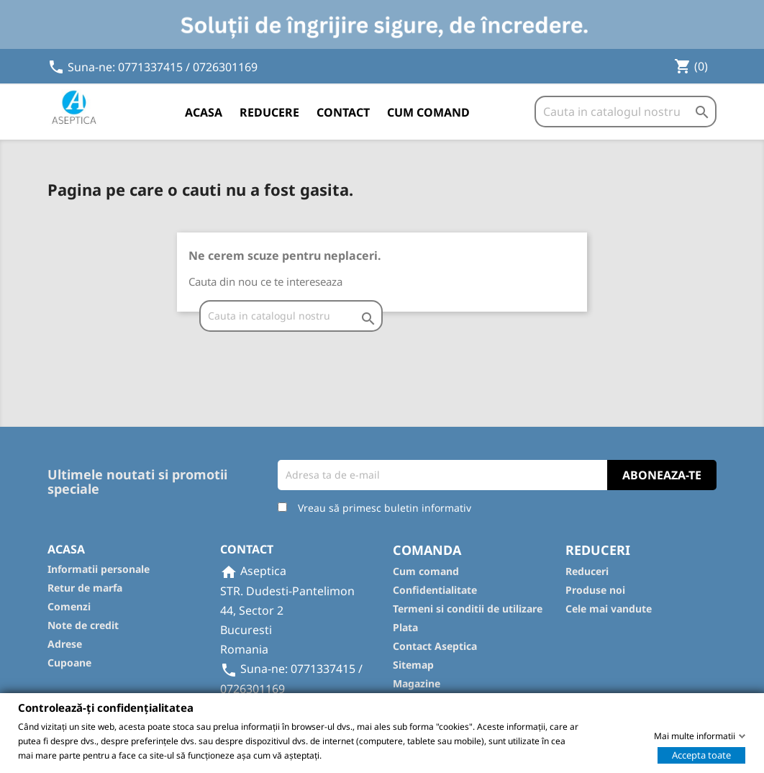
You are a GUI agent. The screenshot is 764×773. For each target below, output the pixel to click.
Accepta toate (701, 754)
